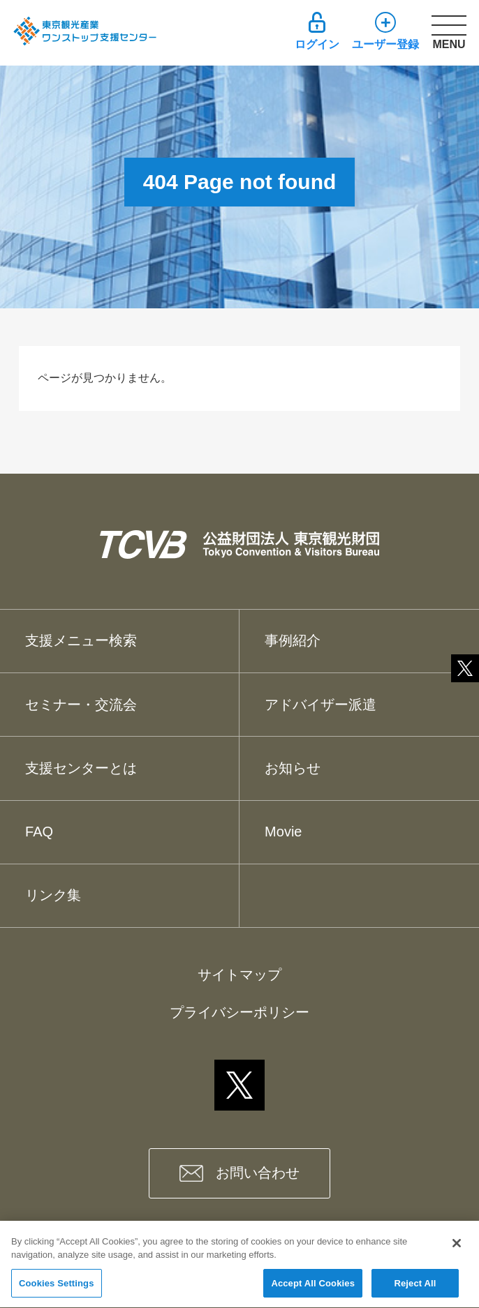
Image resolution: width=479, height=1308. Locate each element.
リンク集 (53, 895)
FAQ (39, 831)
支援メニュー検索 (81, 640)
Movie (283, 831)
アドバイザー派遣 (320, 704)
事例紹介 (292, 640)
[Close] (456, 1249)
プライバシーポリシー (239, 1012)
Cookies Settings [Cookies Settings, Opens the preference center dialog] (56, 1289)
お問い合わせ (258, 1172)
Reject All (415, 1289)
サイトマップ (239, 974)
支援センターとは (81, 768)
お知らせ (292, 768)
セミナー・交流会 (81, 704)
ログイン (317, 44)
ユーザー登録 (385, 44)
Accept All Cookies (313, 1289)
